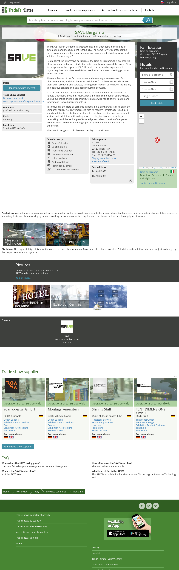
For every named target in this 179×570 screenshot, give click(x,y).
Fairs (52, 10)
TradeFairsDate (17, 10)
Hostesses (97, 425)
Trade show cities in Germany (31, 526)
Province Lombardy (56, 491)
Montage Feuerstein (63, 409)
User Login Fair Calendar (105, 564)
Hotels (149, 10)
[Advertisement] (89, 201)
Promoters (97, 427)
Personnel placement (103, 422)
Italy (37, 491)
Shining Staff (101, 409)
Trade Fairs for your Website (107, 558)
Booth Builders (12, 419)
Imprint (96, 553)
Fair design (10, 430)
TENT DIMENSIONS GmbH (150, 411)
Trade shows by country (28, 520)
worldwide (22, 491)
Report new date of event (22, 87)
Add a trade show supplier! (18, 446)
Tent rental (142, 430)
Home (6, 491)
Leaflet (142, 168)
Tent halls (141, 427)
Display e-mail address (15, 98)
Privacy (95, 547)
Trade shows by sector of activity (33, 514)
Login (4, 2)
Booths (7, 425)
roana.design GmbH (19, 409)
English (171, 2)
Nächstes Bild (87, 389)
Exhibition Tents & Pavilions (150, 425)
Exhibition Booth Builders (17, 422)
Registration (16, 2)
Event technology (145, 422)
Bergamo (78, 491)
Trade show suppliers (79, 10)
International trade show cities (32, 532)
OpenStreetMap (158, 168)
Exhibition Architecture (16, 427)
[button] (157, 140)
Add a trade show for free (120, 10)
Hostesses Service (101, 419)
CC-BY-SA (174, 168)
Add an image (23, 277)
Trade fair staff (100, 430)
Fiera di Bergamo (149, 171)
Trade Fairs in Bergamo (152, 182)
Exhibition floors (56, 430)
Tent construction (145, 419)
